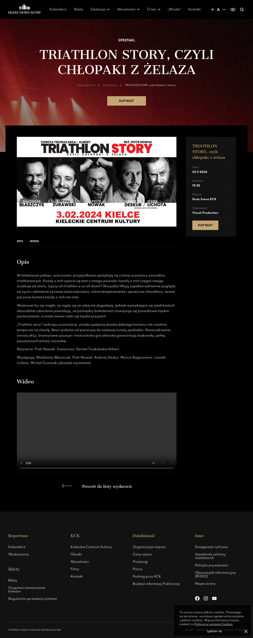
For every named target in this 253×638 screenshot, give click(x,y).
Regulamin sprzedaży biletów (32, 599)
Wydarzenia (18, 554)
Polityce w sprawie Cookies (213, 624)
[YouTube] (214, 598)
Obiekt (76, 554)
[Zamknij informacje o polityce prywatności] (246, 631)
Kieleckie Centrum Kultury (91, 547)
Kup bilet (126, 101)
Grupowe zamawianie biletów (26, 589)
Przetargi (140, 562)
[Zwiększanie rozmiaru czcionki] (212, 9)
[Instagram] (206, 598)
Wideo (34, 241)
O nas (151, 9)
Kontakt (194, 9)
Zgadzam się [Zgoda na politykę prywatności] (214, 631)
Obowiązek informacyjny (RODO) (215, 574)
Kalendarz (58, 9)
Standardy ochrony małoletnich (210, 556)
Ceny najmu (142, 554)
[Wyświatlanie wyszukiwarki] (242, 9)
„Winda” (174, 9)
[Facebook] (197, 598)
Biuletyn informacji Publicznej (156, 584)
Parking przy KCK (147, 576)
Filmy (75, 569)
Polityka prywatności (212, 565)
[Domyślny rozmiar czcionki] (218, 9)
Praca (137, 569)
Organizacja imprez (149, 547)
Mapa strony (205, 583)
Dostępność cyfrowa (211, 547)
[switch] (233, 9)
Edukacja (98, 9)
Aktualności (126, 9)
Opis (20, 241)
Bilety (78, 9)
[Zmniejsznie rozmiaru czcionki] (224, 9)
